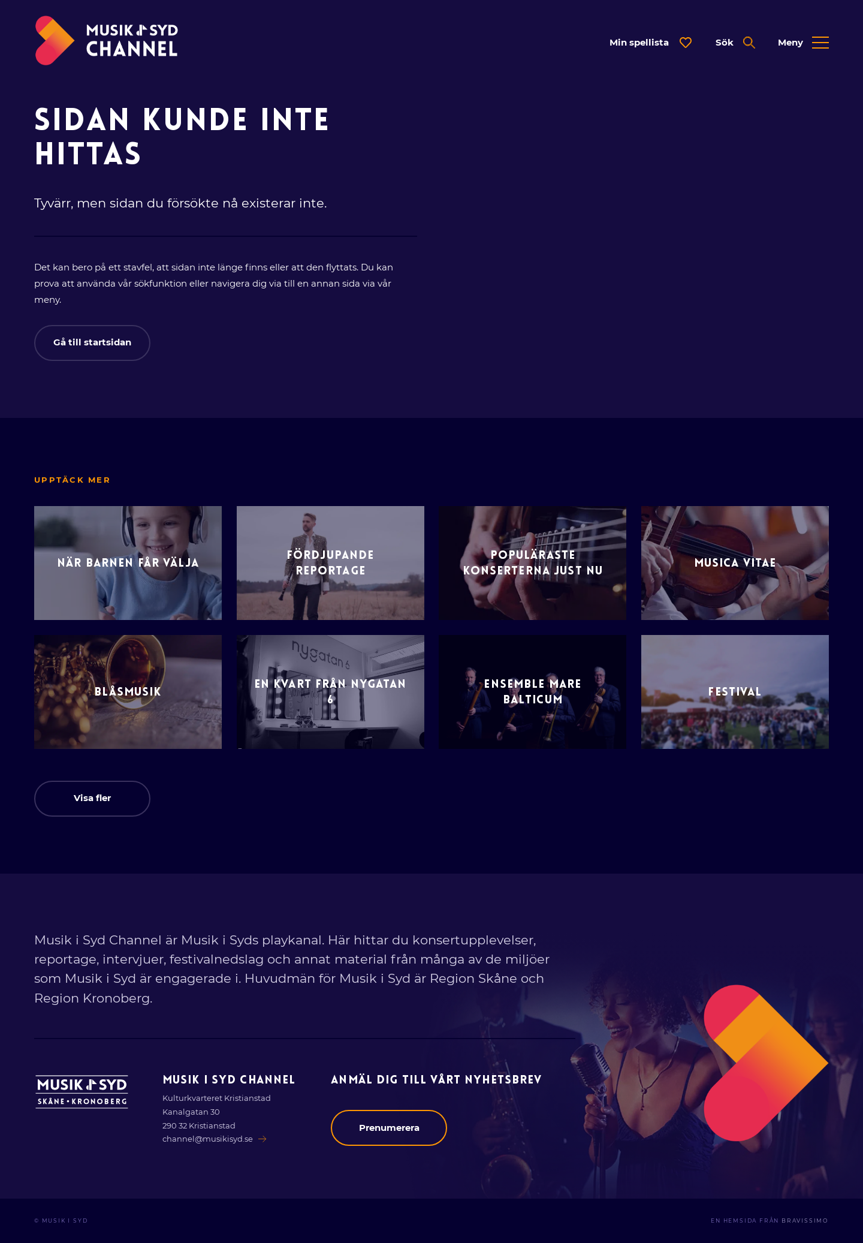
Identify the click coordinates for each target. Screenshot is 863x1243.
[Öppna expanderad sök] (735, 43)
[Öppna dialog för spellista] (651, 42)
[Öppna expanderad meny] (803, 43)
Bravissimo (805, 1221)
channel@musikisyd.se (214, 1138)
